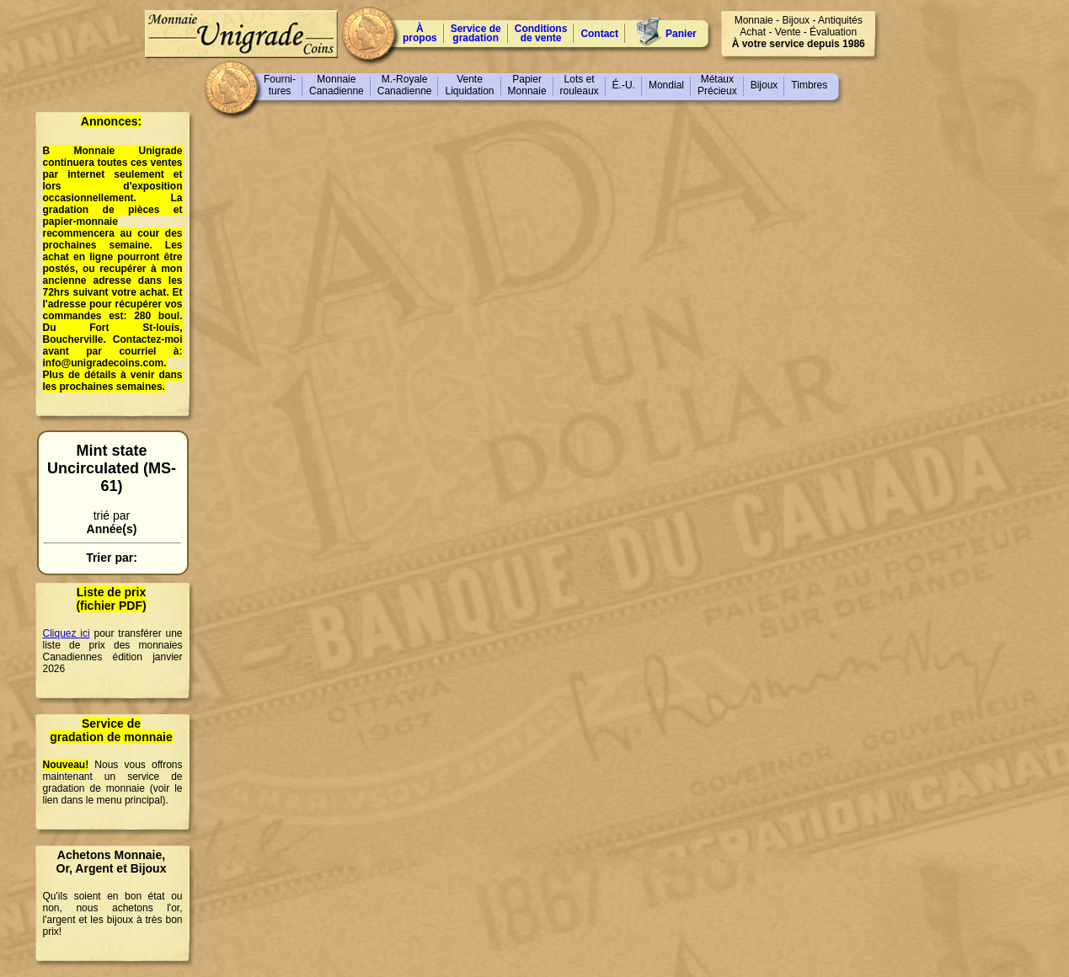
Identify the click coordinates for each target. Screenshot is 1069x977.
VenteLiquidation (469, 85)
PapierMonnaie (527, 85)
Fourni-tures (280, 85)
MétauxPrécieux (717, 85)
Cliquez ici (66, 633)
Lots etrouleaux (579, 85)
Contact (599, 34)
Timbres (809, 85)
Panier (681, 34)
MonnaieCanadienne (336, 85)
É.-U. (623, 85)
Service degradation (476, 33)
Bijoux (764, 85)
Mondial (666, 85)
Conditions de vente (541, 33)
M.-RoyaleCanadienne (404, 85)
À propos (420, 33)
